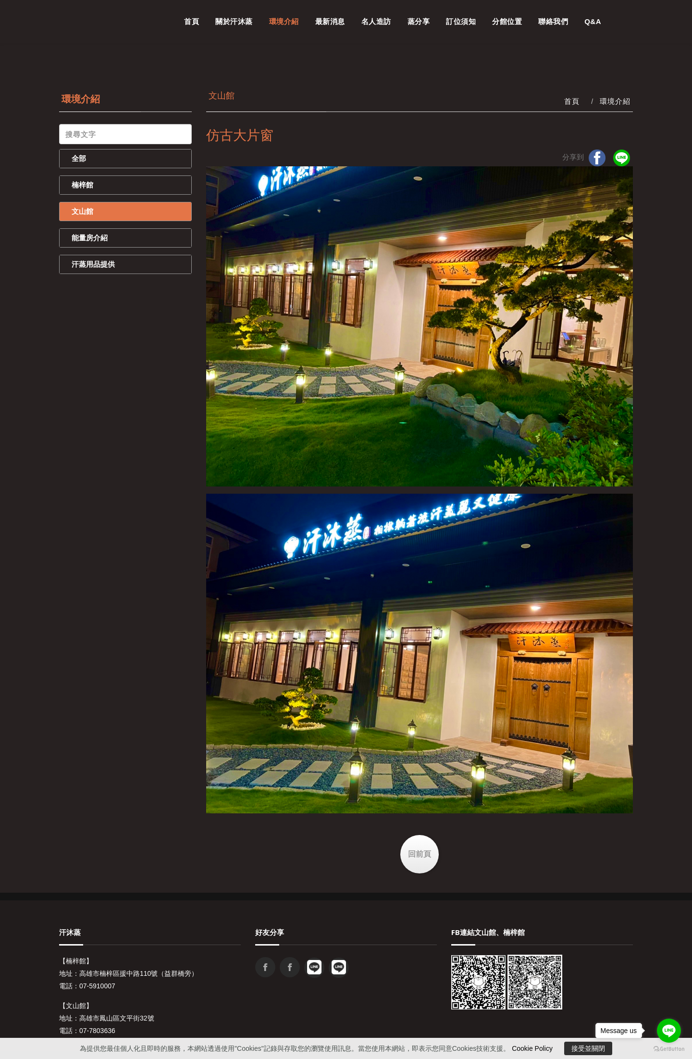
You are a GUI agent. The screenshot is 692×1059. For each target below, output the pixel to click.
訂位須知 (461, 21)
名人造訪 (376, 21)
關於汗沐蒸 (234, 21)
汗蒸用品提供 (93, 264)
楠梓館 (82, 185)
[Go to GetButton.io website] (669, 1049)
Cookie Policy (532, 1048)
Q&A (592, 21)
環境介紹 (284, 21)
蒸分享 (419, 21)
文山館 (82, 211)
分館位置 (507, 21)
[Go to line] (669, 1031)
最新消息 (330, 21)
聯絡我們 (553, 21)
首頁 (191, 21)
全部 (79, 158)
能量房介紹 (90, 238)
